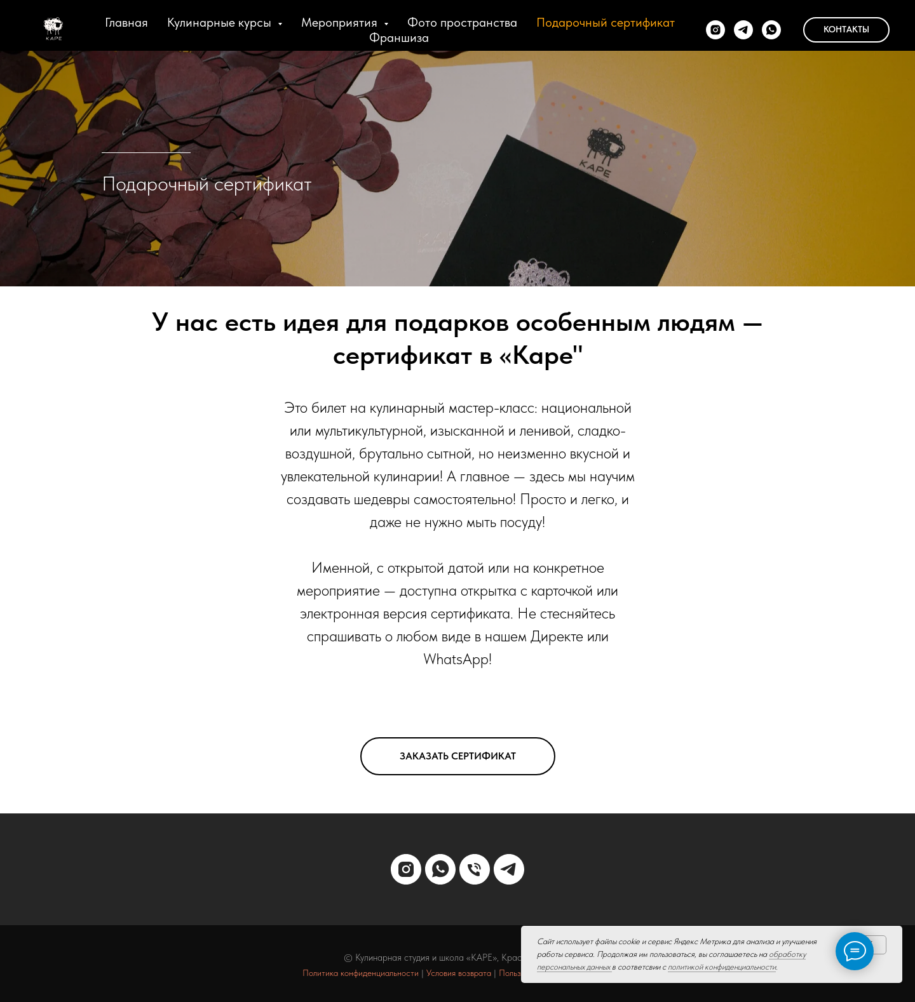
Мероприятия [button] (341, 22)
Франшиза (399, 37)
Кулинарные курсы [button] (220, 22)
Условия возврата (458, 973)
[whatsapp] (771, 29)
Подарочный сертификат (605, 22)
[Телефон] (474, 869)
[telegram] (743, 29)
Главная (126, 22)
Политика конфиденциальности (360, 973)
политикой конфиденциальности (722, 967)
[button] (457, 756)
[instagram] (715, 29)
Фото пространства (462, 22)
